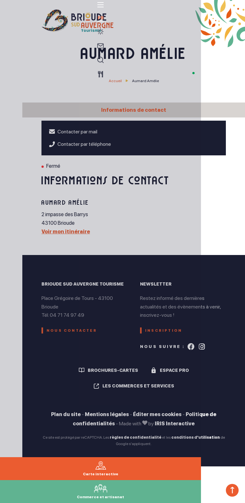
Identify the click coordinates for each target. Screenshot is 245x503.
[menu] (11, 12)
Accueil (115, 81)
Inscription (166, 332)
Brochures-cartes (113, 375)
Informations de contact (133, 110)
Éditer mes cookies (157, 419)
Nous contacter (75, 332)
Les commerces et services (138, 390)
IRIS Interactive (175, 428)
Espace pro (174, 375)
